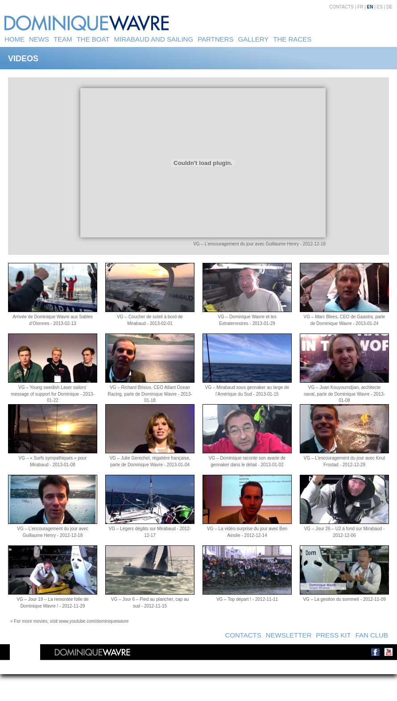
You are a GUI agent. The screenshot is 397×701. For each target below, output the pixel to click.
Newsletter (289, 635)
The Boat (93, 39)
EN (370, 6)
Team (63, 39)
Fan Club (372, 635)
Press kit (333, 635)
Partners (215, 39)
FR (360, 6)
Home (14, 39)
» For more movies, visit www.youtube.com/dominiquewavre (69, 621)
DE (389, 6)
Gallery (253, 39)
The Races (292, 39)
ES (380, 6)
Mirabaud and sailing (154, 39)
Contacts (342, 6)
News (39, 39)
